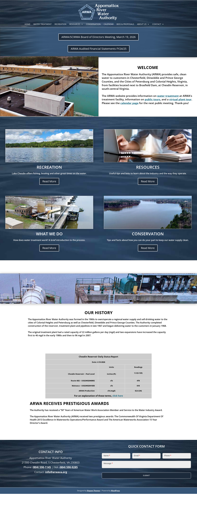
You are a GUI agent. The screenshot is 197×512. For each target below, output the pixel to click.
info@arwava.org (56, 472)
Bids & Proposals (125, 24)
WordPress (115, 490)
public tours (152, 99)
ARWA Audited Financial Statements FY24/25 (98, 49)
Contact (156, 24)
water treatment (168, 96)
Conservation (93, 24)
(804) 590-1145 (42, 467)
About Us (142, 24)
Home (27, 24)
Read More (49, 181)
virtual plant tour (180, 99)
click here (117, 395)
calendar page (129, 103)
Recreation (60, 24)
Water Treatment (42, 24)
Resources (74, 24)
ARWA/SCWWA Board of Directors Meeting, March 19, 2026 (98, 37)
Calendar (109, 24)
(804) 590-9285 (69, 467)
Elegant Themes (93, 490)
